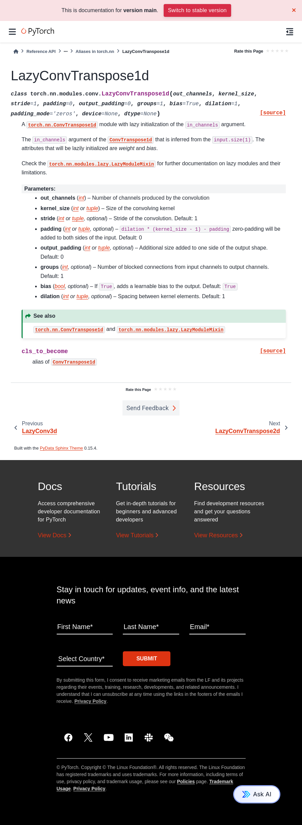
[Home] (15, 51)
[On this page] (289, 31)
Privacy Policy (90, 701)
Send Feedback (148, 407)
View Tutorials (135, 535)
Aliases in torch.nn (95, 51)
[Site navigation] (12, 31)
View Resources (216, 535)
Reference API (40, 51)
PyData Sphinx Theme (61, 448)
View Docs (52, 535)
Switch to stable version (197, 10)
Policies (186, 781)
